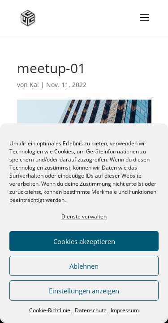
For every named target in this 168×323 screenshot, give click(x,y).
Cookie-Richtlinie (49, 310)
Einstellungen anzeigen (84, 290)
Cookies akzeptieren (84, 241)
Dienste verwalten (84, 216)
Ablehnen (84, 266)
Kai (34, 84)
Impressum (125, 310)
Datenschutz (90, 310)
